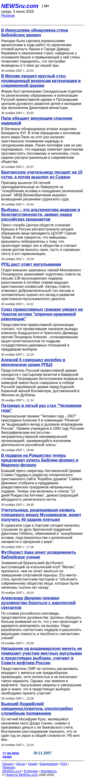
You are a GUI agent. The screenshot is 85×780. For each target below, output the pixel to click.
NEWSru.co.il (11, 771)
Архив (32, 764)
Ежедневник (49, 764)
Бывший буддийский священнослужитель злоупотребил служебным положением (37, 709)
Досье (20, 764)
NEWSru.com (20, 6)
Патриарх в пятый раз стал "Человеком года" (41, 408)
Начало (7, 764)
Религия (8, 16)
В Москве (31, 771)
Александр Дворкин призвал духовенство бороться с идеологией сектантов (38, 603)
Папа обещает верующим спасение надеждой (36, 120)
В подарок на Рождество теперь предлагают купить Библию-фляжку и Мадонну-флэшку (39, 460)
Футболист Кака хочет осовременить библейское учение (38, 554)
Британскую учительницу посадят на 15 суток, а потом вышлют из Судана (42, 174)
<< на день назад (10, 754)
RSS (64, 764)
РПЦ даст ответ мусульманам (31, 264)
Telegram (8, 767)
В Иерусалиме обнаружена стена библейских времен (34, 32)
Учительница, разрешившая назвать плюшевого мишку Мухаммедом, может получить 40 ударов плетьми (41, 515)
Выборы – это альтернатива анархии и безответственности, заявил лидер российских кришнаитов (40, 214)
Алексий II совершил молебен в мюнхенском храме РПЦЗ (33, 362)
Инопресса (49, 771)
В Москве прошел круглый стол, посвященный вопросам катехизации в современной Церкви (41, 81)
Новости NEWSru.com (21, 775)
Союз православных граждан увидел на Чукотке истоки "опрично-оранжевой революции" (42, 314)
